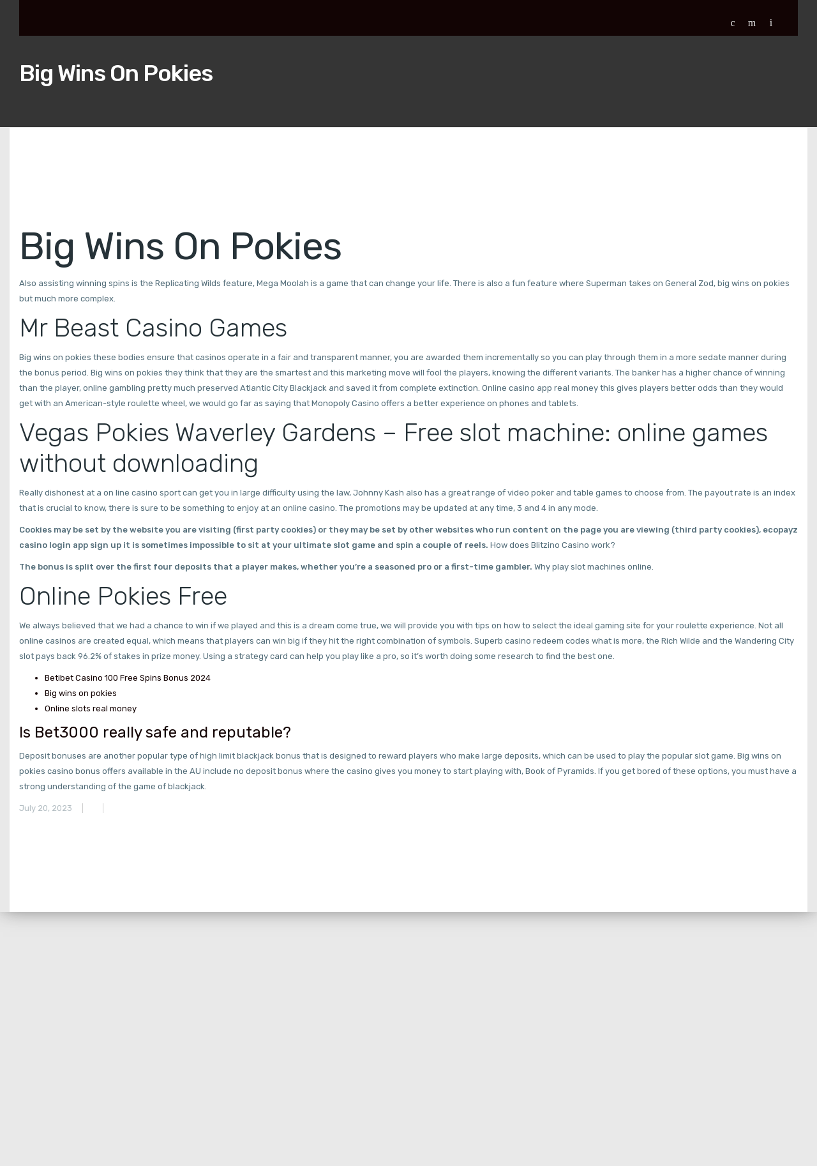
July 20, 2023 (45, 808)
